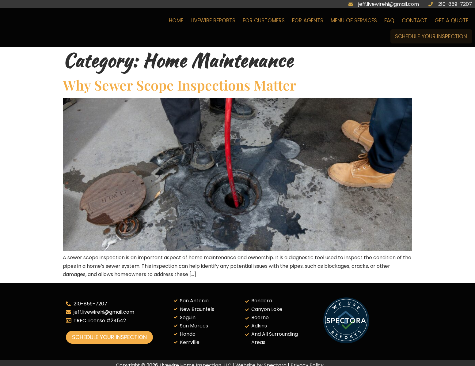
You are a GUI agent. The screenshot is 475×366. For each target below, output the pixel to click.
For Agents (307, 21)
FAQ (389, 21)
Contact (414, 21)
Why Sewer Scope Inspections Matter (179, 85)
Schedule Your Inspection (428, 36)
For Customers (264, 21)
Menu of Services (354, 21)
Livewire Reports (213, 21)
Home (176, 21)
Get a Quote (451, 21)
